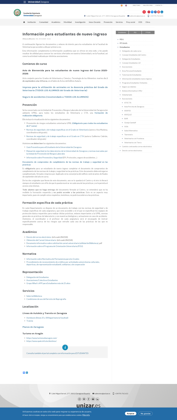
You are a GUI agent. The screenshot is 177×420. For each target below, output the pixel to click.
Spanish (107, 5)
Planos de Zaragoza (33, 329)
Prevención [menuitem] (108, 24)
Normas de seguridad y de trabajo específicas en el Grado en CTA (55, 138)
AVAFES (127, 113)
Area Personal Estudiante (131, 73)
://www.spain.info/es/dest (41, 343)
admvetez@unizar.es (128, 17)
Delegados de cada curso (131, 53)
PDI (135, 35)
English (116, 5)
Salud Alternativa (130, 133)
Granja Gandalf (130, 125)
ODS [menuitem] (140, 24)
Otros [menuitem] (148, 24)
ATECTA (127, 105)
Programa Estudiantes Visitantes (134, 85)
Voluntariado (127, 97)
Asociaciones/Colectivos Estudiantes (42, 282)
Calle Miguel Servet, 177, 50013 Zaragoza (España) (97, 17)
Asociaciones (127, 69)
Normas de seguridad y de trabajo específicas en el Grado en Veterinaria (57, 132)
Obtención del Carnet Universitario (41, 242)
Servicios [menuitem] (119, 24)
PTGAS (148, 35)
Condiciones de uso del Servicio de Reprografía (46, 301)
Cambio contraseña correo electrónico (137, 149)
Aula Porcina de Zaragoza (134, 109)
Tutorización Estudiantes (131, 77)
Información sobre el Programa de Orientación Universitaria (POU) (54, 248)
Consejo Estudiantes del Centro (134, 57)
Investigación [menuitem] (80, 24)
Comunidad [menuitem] (43, 24)
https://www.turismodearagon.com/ (41, 340)
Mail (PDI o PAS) (138, 5)
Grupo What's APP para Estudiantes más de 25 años (48, 285)
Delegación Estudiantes (131, 61)
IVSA (126, 129)
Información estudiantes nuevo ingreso (137, 81)
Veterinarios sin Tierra (132, 145)
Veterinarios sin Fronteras (134, 141)
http (28, 343)
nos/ (55, 343)
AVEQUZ (128, 117)
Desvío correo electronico (132, 153)
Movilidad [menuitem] (68, 24)
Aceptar (130, 413)
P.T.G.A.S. (124, 45)
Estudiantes (122, 35)
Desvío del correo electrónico (38, 239)
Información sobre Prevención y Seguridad (44, 160)
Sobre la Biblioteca (34, 298)
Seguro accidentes (129, 89)
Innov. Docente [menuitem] (94, 24)
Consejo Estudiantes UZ (131, 65)
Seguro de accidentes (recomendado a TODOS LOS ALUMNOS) (55, 99)
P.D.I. (122, 42)
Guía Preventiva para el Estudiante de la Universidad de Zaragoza (54, 149)
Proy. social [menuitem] (130, 24)
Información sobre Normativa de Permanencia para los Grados (52, 261)
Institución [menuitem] (32, 24)
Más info (86, 415)
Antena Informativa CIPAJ (132, 93)
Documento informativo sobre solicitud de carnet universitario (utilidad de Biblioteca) (62, 245)
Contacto (149, 5)
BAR (126, 121)
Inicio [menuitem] (24, 24)
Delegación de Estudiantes (37, 279)
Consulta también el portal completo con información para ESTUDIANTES (57, 355)
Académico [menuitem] (55, 24)
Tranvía (29, 323)
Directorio (127, 5)
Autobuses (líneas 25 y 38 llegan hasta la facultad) (47, 320)
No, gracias (145, 413)
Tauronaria (128, 137)
